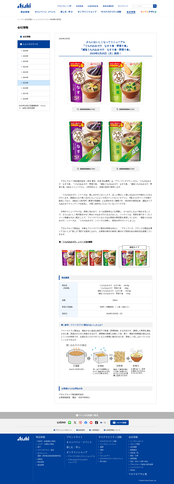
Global (132, 470)
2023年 (25, 61)
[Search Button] (155, 6)
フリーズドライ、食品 (46, 450)
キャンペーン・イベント (45, 12)
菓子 (39, 447)
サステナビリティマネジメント (111, 458)
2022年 (25, 67)
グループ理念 (135, 444)
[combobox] (144, 6)
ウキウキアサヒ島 (148, 12)
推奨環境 (81, 430)
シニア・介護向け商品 (46, 444)
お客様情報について (113, 430)
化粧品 (40, 459)
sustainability (111, 12)
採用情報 (133, 458)
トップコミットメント (108, 444)
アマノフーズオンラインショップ (80, 456)
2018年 (25, 88)
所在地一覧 (134, 453)
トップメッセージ (136, 441)
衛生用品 (41, 462)
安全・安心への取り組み (139, 461)
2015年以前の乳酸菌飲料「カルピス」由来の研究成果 (32, 107)
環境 (101, 450)
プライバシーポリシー (63, 430)
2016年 (25, 99)
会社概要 (133, 447)
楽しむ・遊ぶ (66, 12)
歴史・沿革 (134, 456)
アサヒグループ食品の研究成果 (141, 464)
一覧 (104, 422)
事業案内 (133, 450)
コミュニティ (105, 456)
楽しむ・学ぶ (73, 447)
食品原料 (41, 465)
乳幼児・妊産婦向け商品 (46, 441)
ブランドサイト (74, 437)
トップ (20, 19)
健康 (101, 447)
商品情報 (25, 12)
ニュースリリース (41, 19)
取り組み (103, 461)
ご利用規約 (95, 430)
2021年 (25, 72)
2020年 (25, 77)
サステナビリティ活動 (110, 437)
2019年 (25, 83)
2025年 (25, 51)
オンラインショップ (87, 12)
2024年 (25, 56)
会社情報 (131, 12)
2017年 (25, 93)
